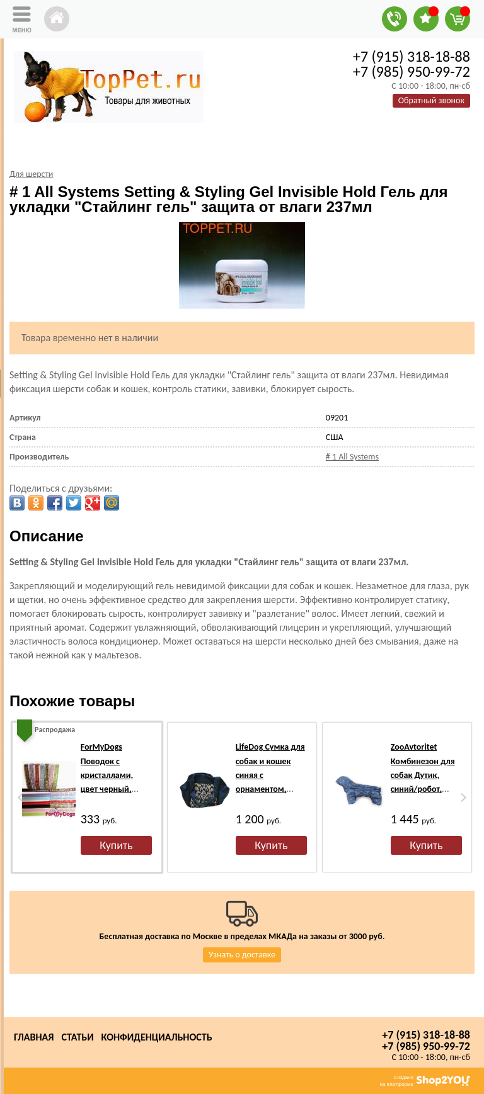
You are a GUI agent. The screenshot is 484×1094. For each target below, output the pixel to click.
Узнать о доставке (242, 954)
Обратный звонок (431, 100)
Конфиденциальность (156, 1037)
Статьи (77, 1037)
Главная (34, 1037)
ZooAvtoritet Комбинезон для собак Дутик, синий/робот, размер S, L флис (423, 775)
